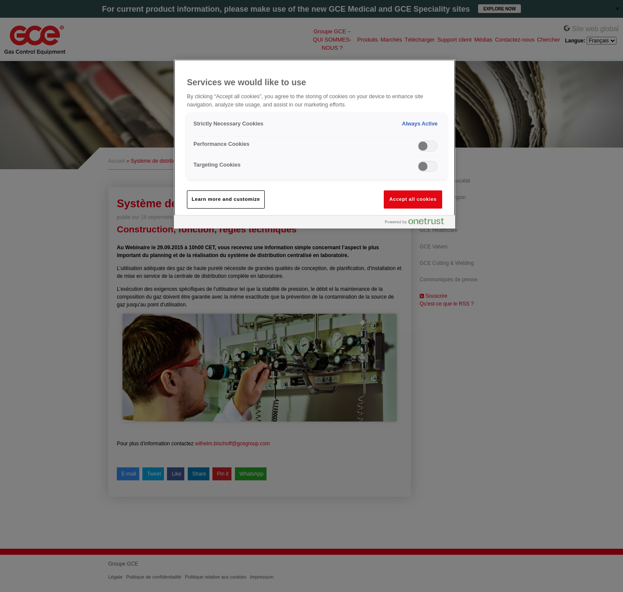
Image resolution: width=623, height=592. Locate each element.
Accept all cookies (413, 199)
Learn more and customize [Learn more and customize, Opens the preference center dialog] (226, 199)
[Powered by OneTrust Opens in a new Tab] (418, 223)
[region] (314, 143)
